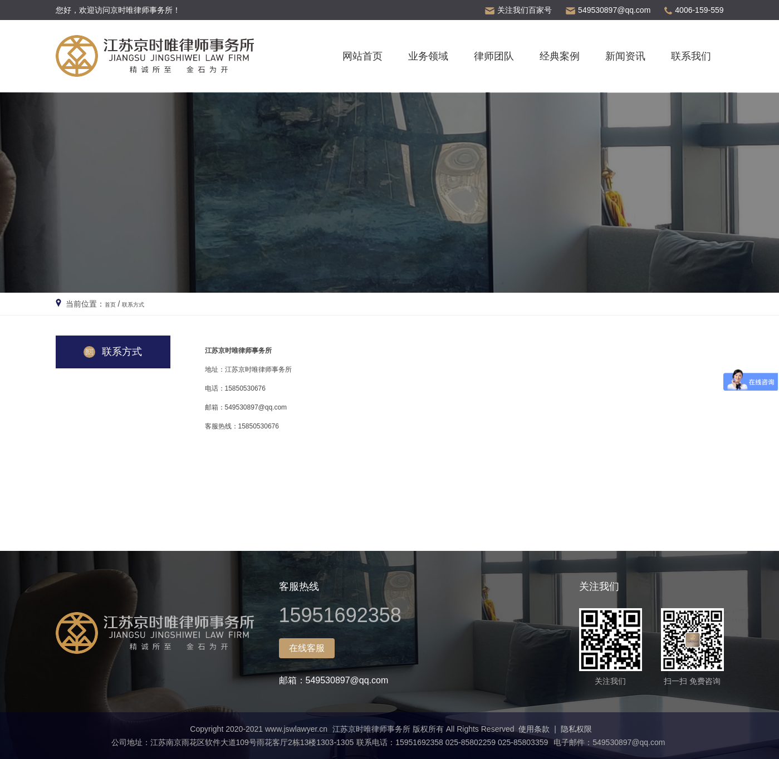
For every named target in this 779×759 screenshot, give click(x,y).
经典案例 (560, 56)
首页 (112, 303)
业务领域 (428, 56)
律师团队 (494, 56)
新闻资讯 (625, 56)
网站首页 (362, 56)
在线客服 (307, 648)
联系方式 (142, 303)
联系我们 (691, 56)
